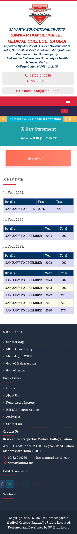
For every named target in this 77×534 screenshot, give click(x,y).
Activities (13, 417)
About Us (12, 395)
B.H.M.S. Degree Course (22, 410)
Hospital (47, 158)
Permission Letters (20, 402)
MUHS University (19, 349)
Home (24, 138)
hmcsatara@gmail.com (41, 91)
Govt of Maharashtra (21, 363)
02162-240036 (40, 75)
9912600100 (40, 81)
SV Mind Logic (58, 527)
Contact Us (14, 424)
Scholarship (15, 342)
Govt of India (15, 370)
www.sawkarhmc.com (20, 462)
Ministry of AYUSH (20, 356)
